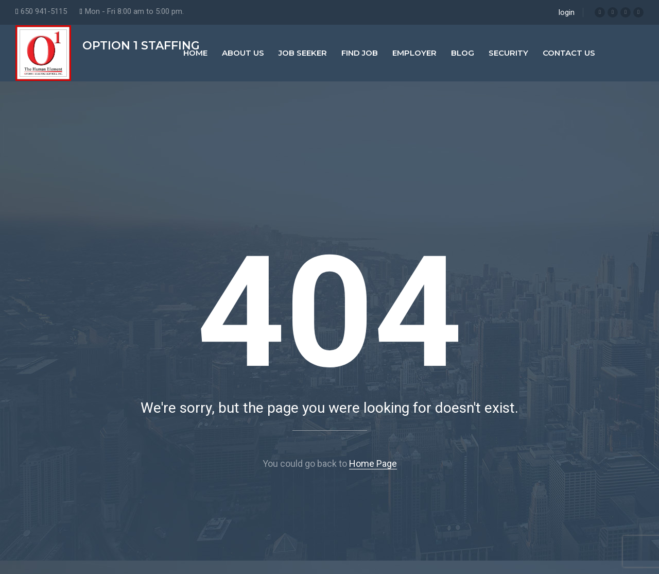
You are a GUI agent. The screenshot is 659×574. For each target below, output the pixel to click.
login (567, 12)
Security (508, 53)
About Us (243, 53)
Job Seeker (303, 53)
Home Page (373, 463)
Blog (462, 53)
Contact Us (569, 53)
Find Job (359, 53)
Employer (414, 53)
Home (195, 53)
